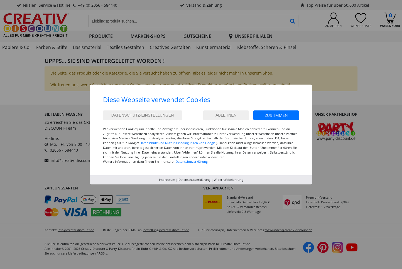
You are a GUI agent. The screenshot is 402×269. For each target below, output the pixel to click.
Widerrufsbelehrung (228, 179)
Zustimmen (276, 115)
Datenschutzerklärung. (192, 161)
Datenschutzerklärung (194, 179)
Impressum (167, 179)
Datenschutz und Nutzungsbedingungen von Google (177, 143)
